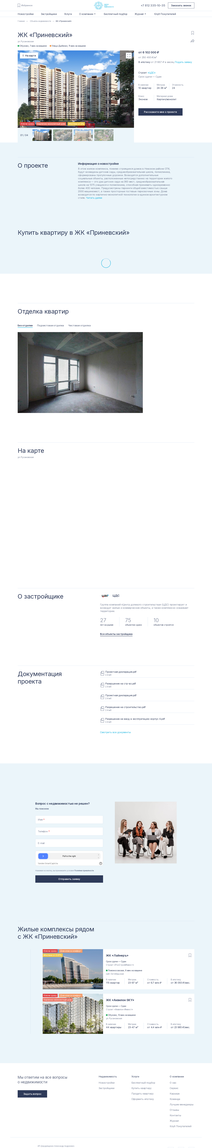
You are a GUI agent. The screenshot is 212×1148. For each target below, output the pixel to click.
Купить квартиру (141, 1088)
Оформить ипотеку (142, 1099)
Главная (21, 21)
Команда (175, 1099)
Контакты (175, 1115)
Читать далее (94, 197)
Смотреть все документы (115, 732)
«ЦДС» (151, 72)
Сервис (174, 1088)
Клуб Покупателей (165, 14)
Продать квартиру (142, 1093)
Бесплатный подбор (115, 14)
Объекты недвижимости (40, 21)
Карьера (174, 1093)
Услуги (68, 14)
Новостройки (26, 14)
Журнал (174, 1120)
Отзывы (174, 1109)
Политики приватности (84, 870)
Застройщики (49, 14)
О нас (173, 1082)
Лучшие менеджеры (181, 1104)
